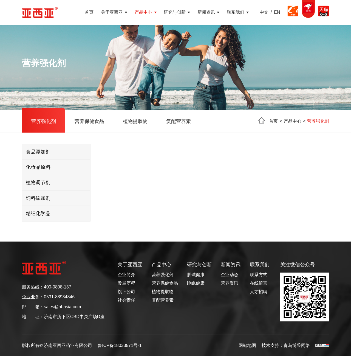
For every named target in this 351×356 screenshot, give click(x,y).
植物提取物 (135, 121)
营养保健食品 (89, 121)
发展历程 (126, 283)
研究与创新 (175, 12)
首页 (89, 12)
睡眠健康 (196, 283)
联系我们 (235, 12)
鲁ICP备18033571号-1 (119, 345)
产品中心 (143, 12)
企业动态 (229, 275)
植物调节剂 (38, 182)
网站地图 (247, 345)
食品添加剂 (38, 152)
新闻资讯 (206, 12)
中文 (264, 12)
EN (277, 12)
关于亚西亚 (112, 12)
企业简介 (126, 275)
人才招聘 (258, 292)
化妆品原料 (38, 167)
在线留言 (258, 283)
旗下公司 (126, 292)
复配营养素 (178, 121)
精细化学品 (38, 213)
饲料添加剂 (38, 198)
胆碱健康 (196, 275)
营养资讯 (229, 283)
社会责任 (126, 300)
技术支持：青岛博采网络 (286, 345)
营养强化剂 (43, 121)
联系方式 (258, 275)
